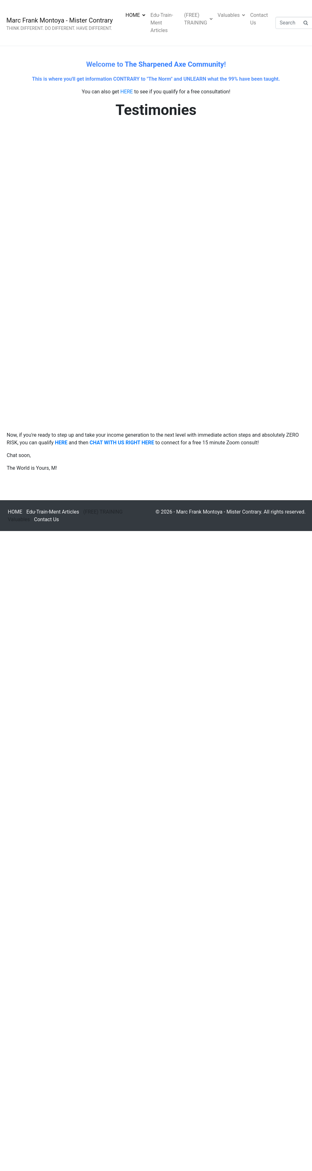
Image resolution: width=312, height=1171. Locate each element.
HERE (126, 92)
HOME (135, 15)
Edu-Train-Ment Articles (161, 22)
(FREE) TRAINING (198, 19)
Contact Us (259, 19)
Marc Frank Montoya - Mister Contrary (59, 20)
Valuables (231, 15)
